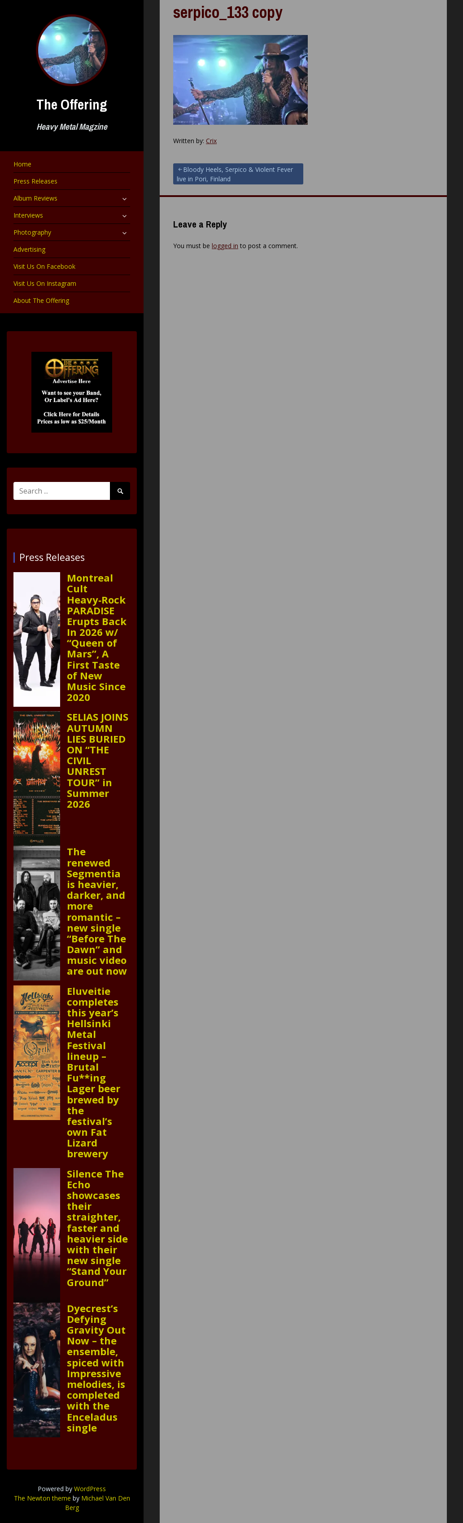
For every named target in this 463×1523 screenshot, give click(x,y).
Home (22, 164)
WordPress (90, 1488)
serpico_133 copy (227, 12)
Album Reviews (35, 198)
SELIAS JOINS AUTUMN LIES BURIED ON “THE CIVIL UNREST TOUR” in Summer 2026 (97, 760)
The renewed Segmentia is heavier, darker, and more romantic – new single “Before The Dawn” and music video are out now (97, 911)
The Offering (71, 104)
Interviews (28, 215)
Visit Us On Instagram (44, 283)
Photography (32, 232)
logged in (225, 245)
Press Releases (35, 181)
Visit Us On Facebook (44, 266)
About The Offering (41, 300)
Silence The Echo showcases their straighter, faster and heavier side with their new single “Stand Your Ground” (97, 1227)
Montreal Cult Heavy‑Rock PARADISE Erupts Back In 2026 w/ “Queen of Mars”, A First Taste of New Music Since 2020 (97, 637)
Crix (211, 140)
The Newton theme (42, 1498)
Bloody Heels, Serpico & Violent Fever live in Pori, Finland (235, 174)
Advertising (29, 249)
